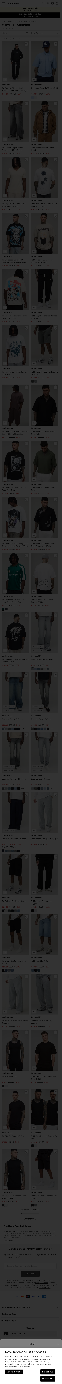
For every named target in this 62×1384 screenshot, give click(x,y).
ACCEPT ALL (47, 1379)
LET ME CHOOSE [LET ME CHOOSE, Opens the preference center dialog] (13, 1372)
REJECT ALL (47, 1372)
